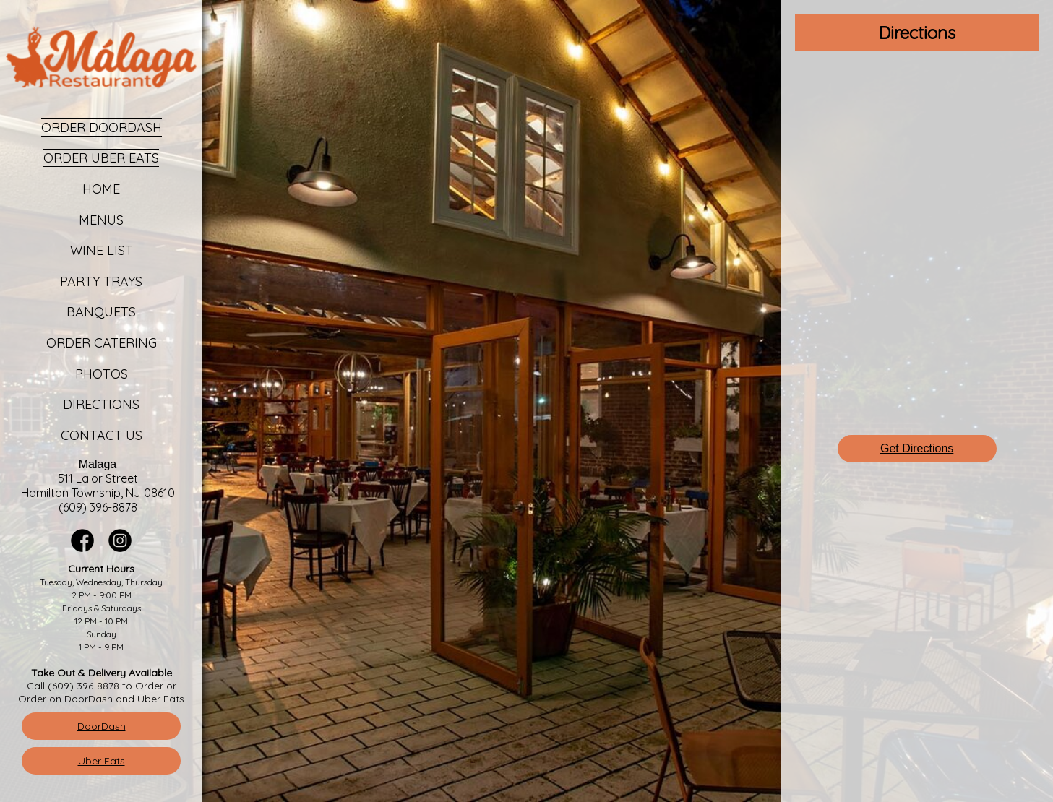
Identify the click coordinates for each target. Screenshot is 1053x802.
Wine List (101, 250)
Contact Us (101, 435)
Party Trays (101, 281)
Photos (101, 374)
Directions (101, 404)
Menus (101, 220)
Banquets (101, 311)
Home (101, 189)
